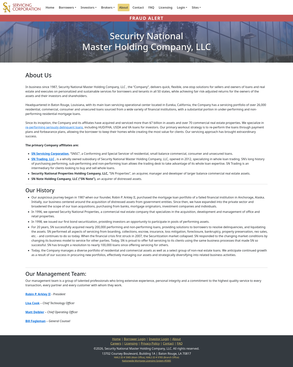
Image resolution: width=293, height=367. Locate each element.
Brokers (106, 7)
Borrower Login (135, 339)
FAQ (151, 7)
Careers (115, 343)
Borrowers (66, 7)
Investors (87, 7)
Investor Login (159, 339)
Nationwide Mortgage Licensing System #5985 (146, 360)
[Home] (20, 7)
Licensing (165, 7)
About (123, 7)
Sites (195, 7)
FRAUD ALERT (146, 18)
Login (181, 7)
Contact (138, 7)
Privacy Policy (150, 343)
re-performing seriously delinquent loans (54, 127)
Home (50, 7)
